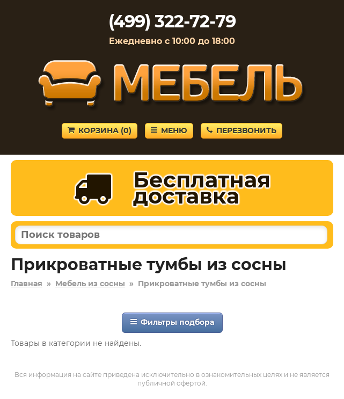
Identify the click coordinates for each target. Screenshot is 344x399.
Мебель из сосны (90, 283)
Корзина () (99, 130)
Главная (26, 283)
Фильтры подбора (172, 322)
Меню (169, 130)
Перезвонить (241, 130)
